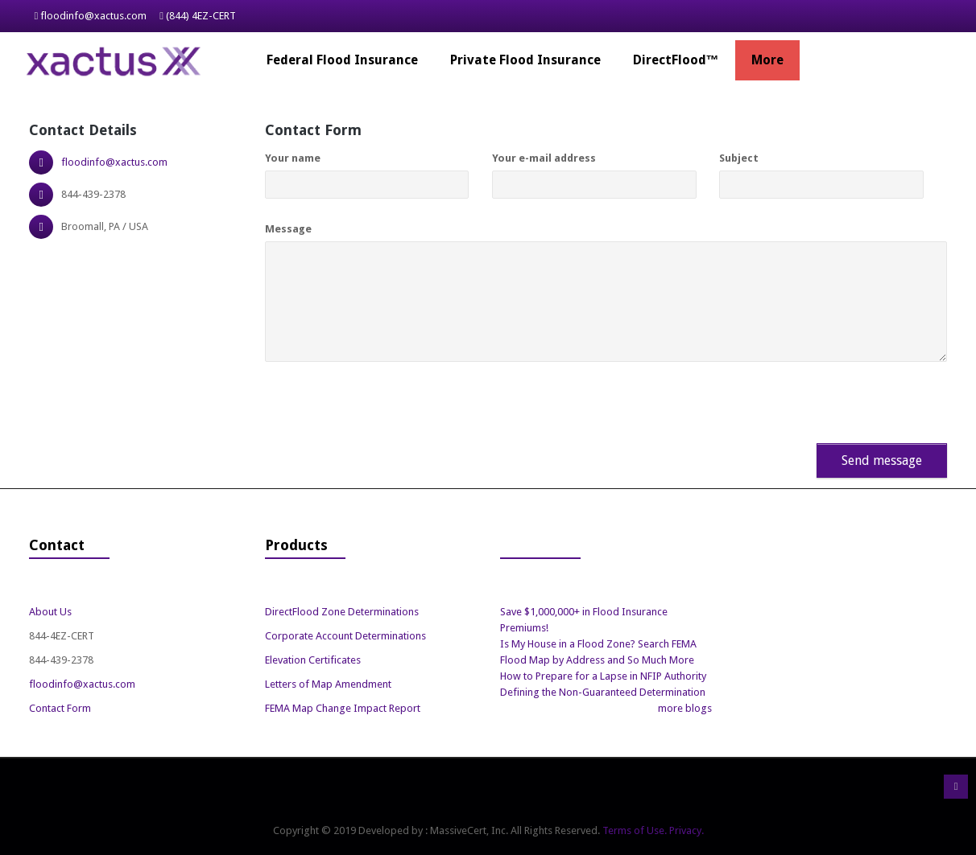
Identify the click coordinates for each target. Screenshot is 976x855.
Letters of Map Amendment (328, 684)
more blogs (685, 708)
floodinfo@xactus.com (93, 16)
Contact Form (60, 708)
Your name (293, 158)
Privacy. (686, 830)
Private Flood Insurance (525, 60)
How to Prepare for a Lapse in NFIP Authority (603, 676)
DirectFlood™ (676, 60)
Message (288, 229)
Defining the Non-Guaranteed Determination (602, 692)
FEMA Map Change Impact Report (342, 708)
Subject (739, 158)
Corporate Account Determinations (345, 636)
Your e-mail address (544, 158)
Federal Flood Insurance (342, 60)
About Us (50, 612)
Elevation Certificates (313, 660)
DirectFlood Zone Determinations (342, 612)
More (767, 60)
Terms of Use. (634, 830)
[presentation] (359, 396)
